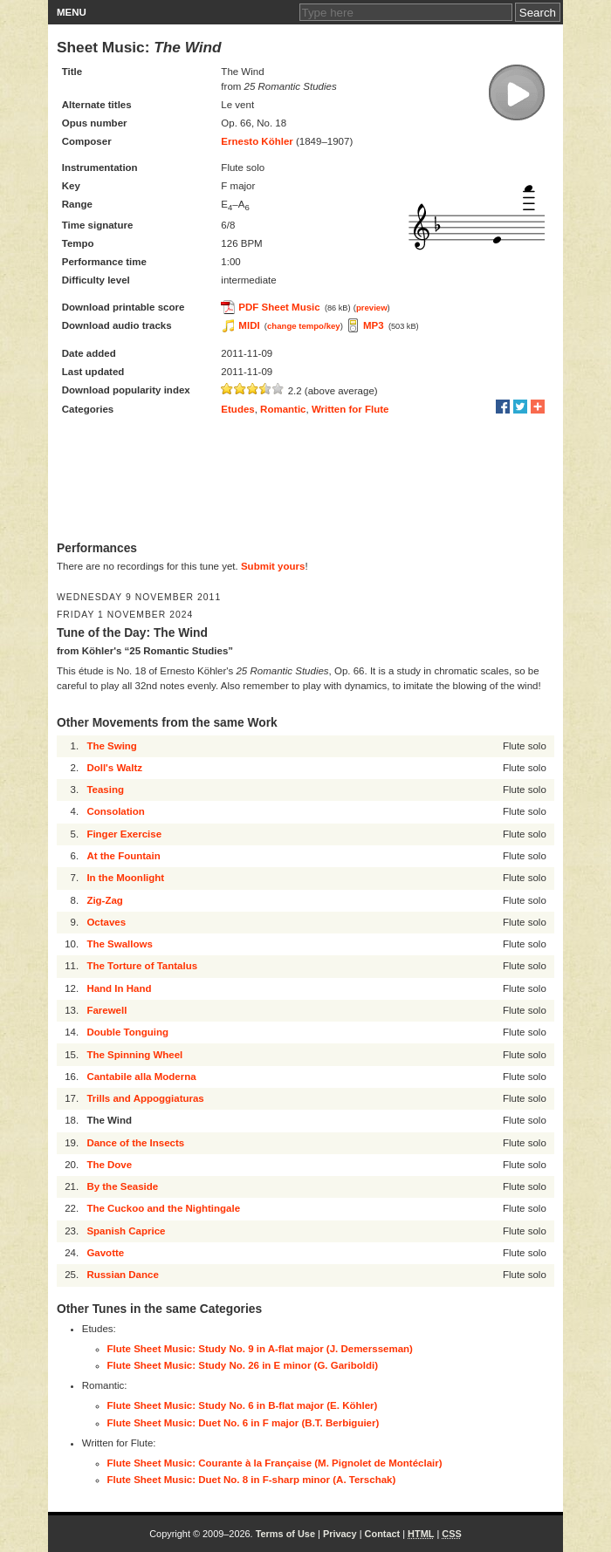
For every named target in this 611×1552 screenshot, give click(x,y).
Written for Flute (350, 409)
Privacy (340, 1533)
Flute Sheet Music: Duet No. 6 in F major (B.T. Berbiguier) (243, 1423)
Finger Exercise (123, 834)
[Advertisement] (305, 479)
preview (372, 307)
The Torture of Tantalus (141, 966)
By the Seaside (122, 1186)
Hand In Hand (118, 988)
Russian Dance (122, 1274)
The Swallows (119, 944)
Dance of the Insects (135, 1143)
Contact (383, 1533)
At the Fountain (123, 856)
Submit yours (273, 566)
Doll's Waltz (114, 767)
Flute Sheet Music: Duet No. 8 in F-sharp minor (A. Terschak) (251, 1479)
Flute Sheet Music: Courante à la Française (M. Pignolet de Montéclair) (275, 1463)
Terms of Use (285, 1533)
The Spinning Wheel (134, 1054)
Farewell (106, 1010)
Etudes (237, 409)
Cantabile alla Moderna (141, 1076)
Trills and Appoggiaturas (144, 1098)
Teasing (105, 789)
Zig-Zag (104, 900)
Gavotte (105, 1253)
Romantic (283, 409)
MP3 (373, 325)
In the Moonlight (125, 877)
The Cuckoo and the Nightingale (163, 1208)
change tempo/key (303, 326)
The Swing (111, 746)
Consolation (115, 811)
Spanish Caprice (125, 1231)
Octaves (106, 922)
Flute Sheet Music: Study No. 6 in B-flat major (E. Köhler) (242, 1405)
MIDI (248, 325)
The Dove (109, 1164)
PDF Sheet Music (278, 307)
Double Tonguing (127, 1032)
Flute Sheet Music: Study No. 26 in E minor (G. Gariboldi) (243, 1365)
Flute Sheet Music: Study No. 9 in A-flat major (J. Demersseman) (260, 1348)
